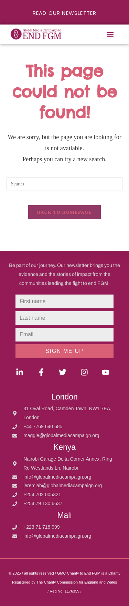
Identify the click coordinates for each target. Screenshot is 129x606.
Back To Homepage (64, 212)
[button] (110, 34)
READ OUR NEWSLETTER (65, 13)
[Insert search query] (65, 184)
